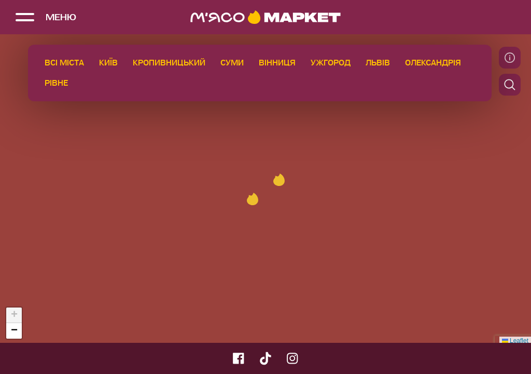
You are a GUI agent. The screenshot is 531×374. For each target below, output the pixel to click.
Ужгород (331, 63)
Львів (378, 63)
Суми (232, 63)
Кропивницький (169, 63)
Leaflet (515, 340)
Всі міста (64, 63)
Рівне (56, 83)
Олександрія (433, 63)
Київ (108, 63)
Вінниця (277, 63)
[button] (252, 199)
